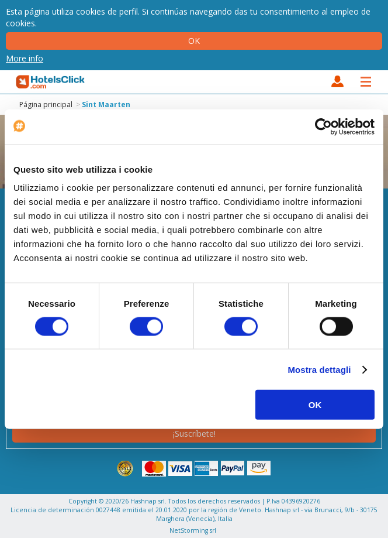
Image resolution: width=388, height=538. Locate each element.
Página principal (45, 104)
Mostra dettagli (319, 369)
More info (24, 58)
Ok (194, 40)
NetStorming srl (192, 530)
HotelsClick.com (51, 82)
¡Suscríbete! (194, 433)
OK (315, 405)
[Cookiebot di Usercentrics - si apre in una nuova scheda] (323, 126)
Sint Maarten (106, 104)
